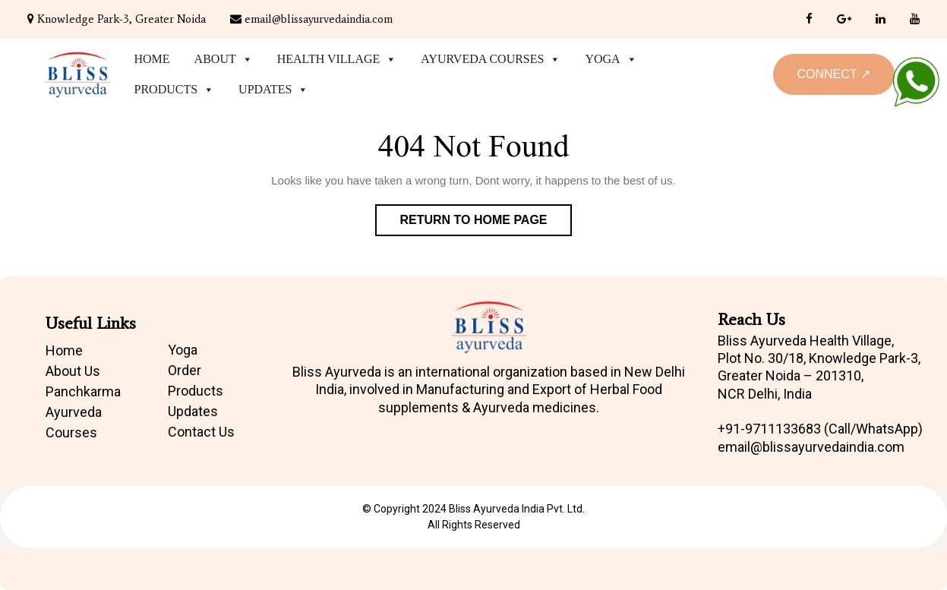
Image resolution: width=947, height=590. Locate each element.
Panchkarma (83, 391)
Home (152, 58)
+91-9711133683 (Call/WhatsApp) (820, 429)
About (223, 59)
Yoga (610, 59)
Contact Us (201, 432)
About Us (73, 371)
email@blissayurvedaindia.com (311, 19)
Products (174, 89)
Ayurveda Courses (490, 59)
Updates (273, 89)
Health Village (337, 59)
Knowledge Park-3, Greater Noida (116, 19)
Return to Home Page (485, 223)
